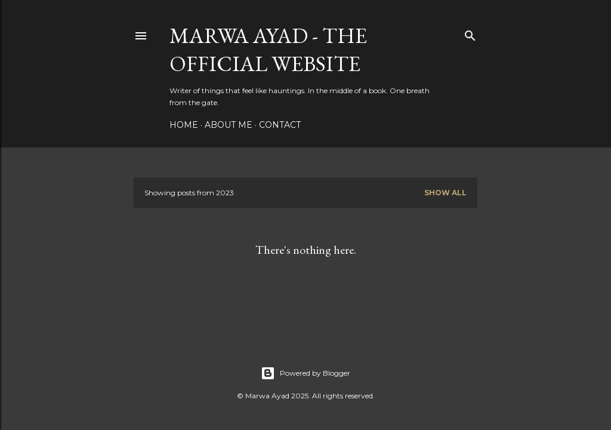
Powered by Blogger (305, 373)
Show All (445, 192)
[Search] (470, 33)
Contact (280, 124)
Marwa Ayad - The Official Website (268, 50)
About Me (228, 124)
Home (183, 124)
